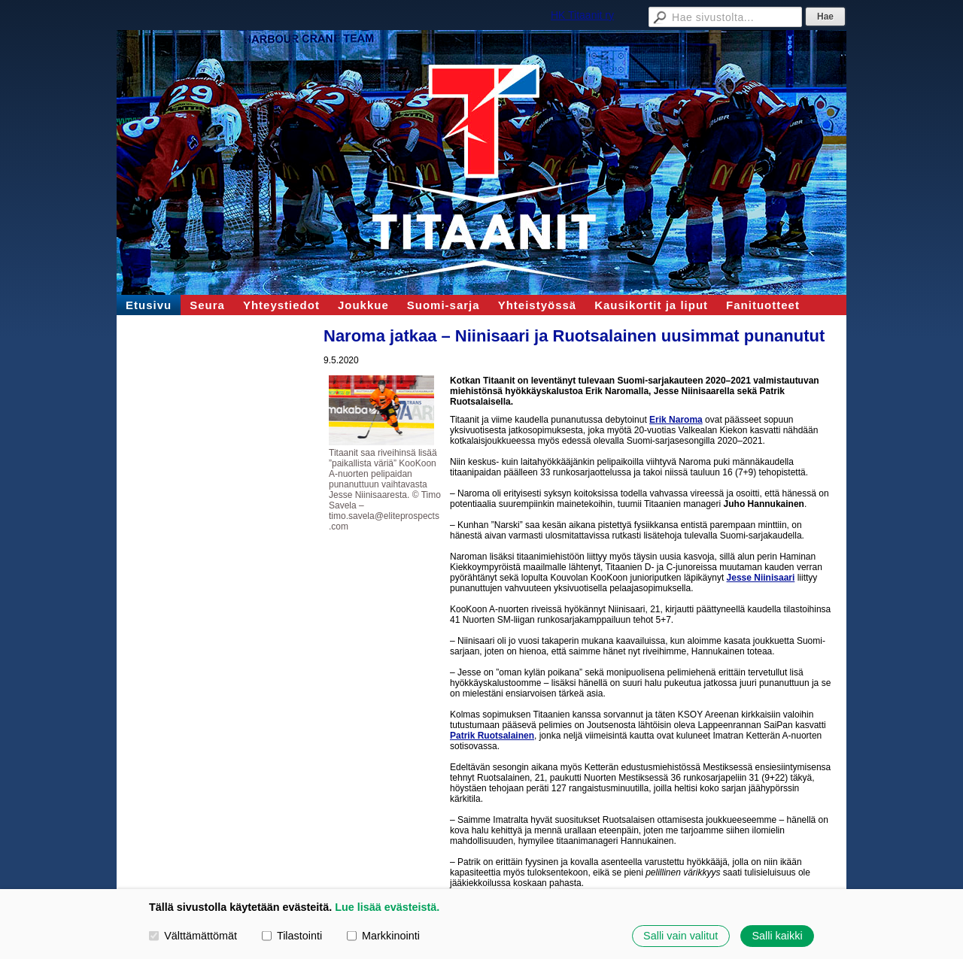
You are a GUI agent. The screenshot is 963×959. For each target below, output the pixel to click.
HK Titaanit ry (582, 15)
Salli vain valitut (680, 936)
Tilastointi (292, 936)
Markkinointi (383, 936)
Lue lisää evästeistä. (387, 907)
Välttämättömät (193, 936)
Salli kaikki (777, 936)
